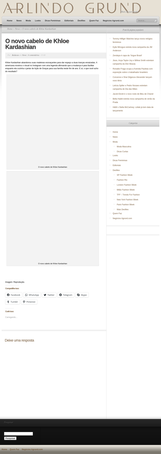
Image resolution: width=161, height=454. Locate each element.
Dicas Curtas (122, 151)
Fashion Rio (122, 180)
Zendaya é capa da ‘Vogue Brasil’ (127, 55)
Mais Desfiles (122, 209)
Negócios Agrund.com (113, 21)
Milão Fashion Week (126, 190)
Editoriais (69, 21)
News (19, 21)
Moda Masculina (124, 146)
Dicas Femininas (52, 21)
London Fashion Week (127, 185)
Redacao (15, 55)
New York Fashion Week (127, 200)
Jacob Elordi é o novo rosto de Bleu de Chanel (133, 94)
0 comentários (33, 55)
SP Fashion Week (125, 175)
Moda (28, 21)
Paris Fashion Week (125, 204)
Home (9, 21)
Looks (38, 21)
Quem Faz (94, 21)
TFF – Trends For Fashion (128, 195)
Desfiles (81, 21)
